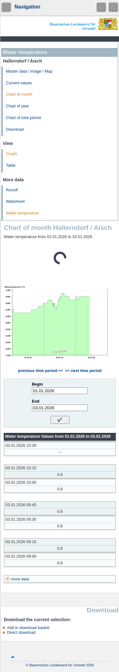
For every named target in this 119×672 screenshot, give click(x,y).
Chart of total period (23, 118)
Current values (19, 83)
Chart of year (17, 106)
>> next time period (83, 371)
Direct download (21, 632)
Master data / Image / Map (29, 71)
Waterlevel (15, 201)
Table (10, 165)
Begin (37, 384)
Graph (11, 154)
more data (20, 579)
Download (15, 129)
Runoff (12, 190)
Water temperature (22, 213)
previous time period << (40, 371)
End (35, 401)
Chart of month (19, 94)
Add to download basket (28, 628)
